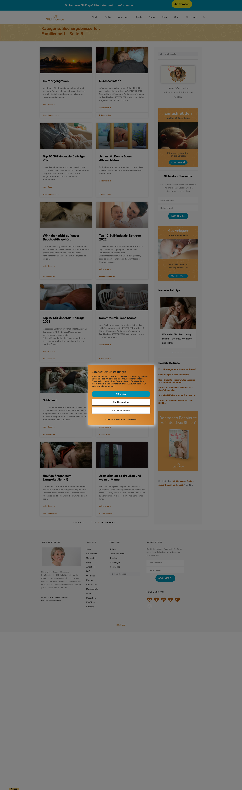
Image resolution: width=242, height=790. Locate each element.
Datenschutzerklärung (115, 419)
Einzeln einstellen (121, 410)
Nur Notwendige (121, 402)
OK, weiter (121, 394)
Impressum (132, 419)
